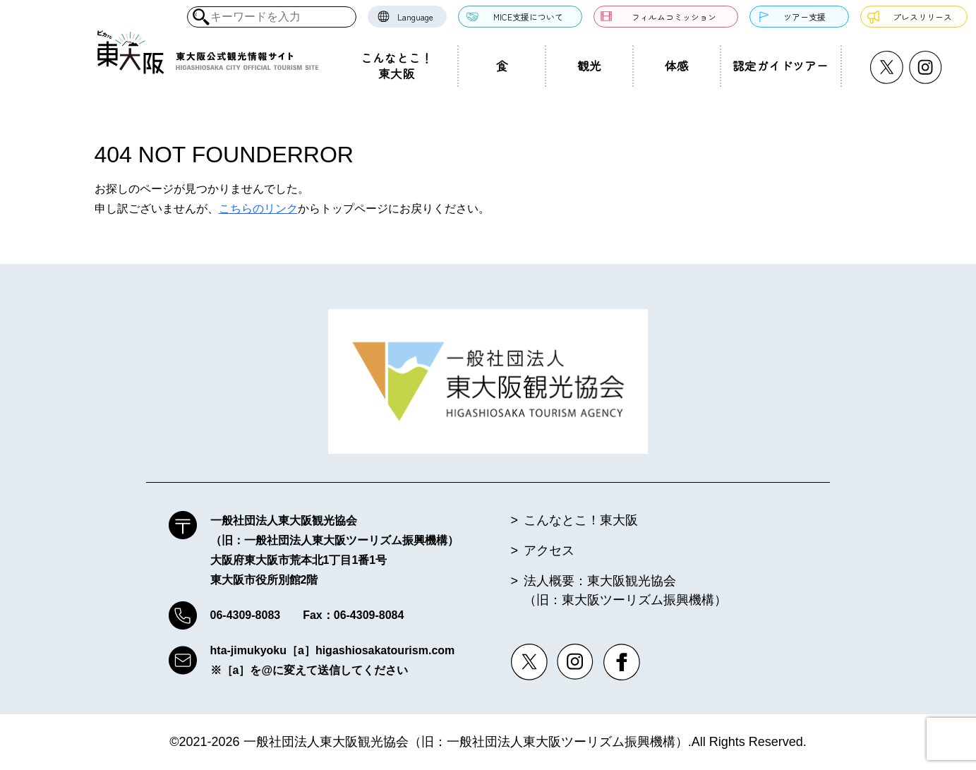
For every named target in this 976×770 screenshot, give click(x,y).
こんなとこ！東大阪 (397, 65)
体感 (677, 65)
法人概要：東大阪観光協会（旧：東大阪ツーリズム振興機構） (625, 590)
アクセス (549, 550)
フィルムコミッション (674, 17)
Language (415, 17)
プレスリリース (922, 17)
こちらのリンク (258, 209)
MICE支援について (528, 17)
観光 (589, 65)
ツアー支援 (804, 17)
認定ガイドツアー (781, 65)
